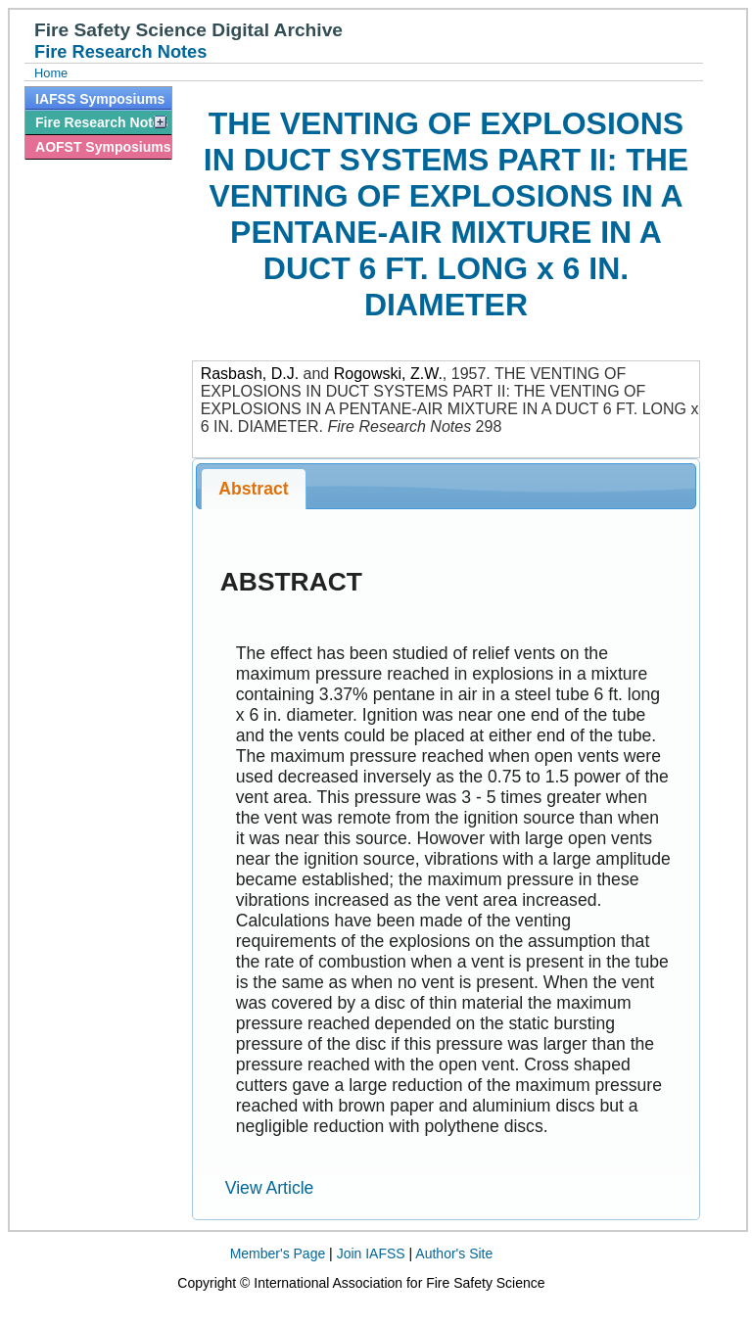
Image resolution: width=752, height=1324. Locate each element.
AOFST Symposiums (102, 147)
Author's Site (454, 1253)
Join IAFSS (371, 1253)
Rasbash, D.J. (250, 373)
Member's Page (278, 1253)
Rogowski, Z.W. (388, 373)
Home (51, 73)
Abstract (253, 488)
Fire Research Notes (101, 122)
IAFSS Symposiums (99, 99)
